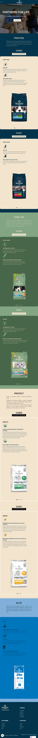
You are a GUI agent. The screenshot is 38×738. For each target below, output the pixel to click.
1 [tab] (16, 697)
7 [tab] (21, 697)
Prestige (3, 723)
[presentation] (15, 128)
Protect (3, 726)
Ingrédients (22, 715)
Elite (2, 728)
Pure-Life (3, 725)
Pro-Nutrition (22, 716)
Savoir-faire (22, 713)
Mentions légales (5, 735)
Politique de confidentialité (13, 735)
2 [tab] (17, 697)
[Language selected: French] (33, 737)
